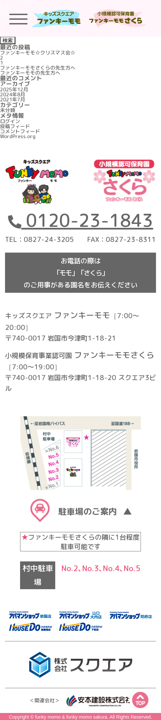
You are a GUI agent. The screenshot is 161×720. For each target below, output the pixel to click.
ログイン (10, 121)
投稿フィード (15, 126)
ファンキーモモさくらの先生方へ (37, 67)
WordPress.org (17, 136)
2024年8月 (12, 94)
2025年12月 (14, 89)
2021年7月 (12, 99)
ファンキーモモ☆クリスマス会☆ (37, 52)
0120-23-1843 (80, 220)
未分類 (7, 110)
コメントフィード (20, 131)
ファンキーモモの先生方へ (30, 72)
